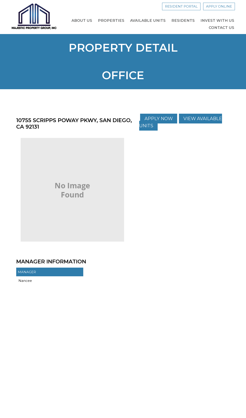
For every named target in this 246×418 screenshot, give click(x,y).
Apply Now (159, 118)
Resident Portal (181, 6)
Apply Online (219, 6)
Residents (183, 20)
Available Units (148, 20)
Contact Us (221, 27)
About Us (81, 20)
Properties (111, 20)
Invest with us (217, 20)
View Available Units (180, 122)
